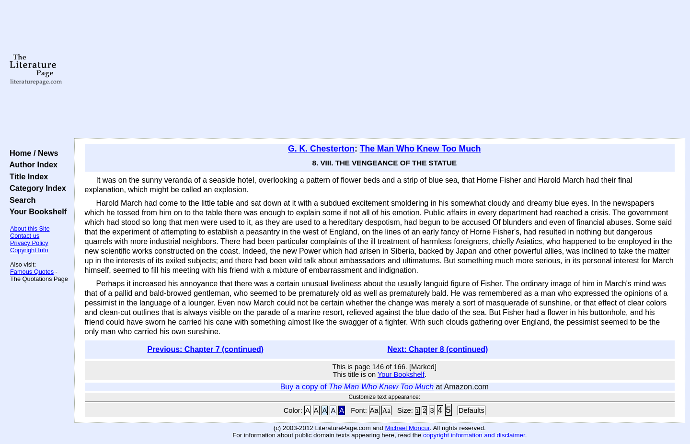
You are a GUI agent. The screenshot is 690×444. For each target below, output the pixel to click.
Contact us (24, 235)
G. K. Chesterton (321, 148)
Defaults (471, 410)
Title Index (26, 176)
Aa (374, 410)
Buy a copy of (357, 387)
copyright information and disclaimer (474, 435)
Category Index (35, 188)
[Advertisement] (379, 69)
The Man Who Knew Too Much (420, 148)
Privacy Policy (29, 242)
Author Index (31, 164)
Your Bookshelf (36, 211)
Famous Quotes (32, 271)
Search (20, 200)
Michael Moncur (407, 428)
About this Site (30, 228)
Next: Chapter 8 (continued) (438, 349)
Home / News (31, 153)
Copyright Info (29, 250)
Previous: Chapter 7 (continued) (205, 349)
